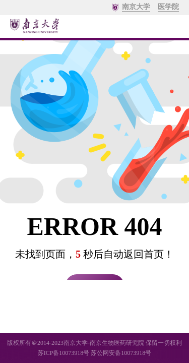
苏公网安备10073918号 (121, 352)
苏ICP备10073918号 (64, 352)
